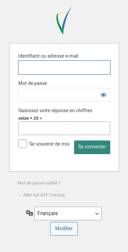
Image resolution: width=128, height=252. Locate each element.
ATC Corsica (64, 20)
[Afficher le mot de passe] (103, 95)
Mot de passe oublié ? (39, 183)
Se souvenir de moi (49, 144)
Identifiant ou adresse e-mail (48, 56)
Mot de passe (32, 83)
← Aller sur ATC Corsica (41, 194)
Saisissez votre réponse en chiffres (55, 110)
